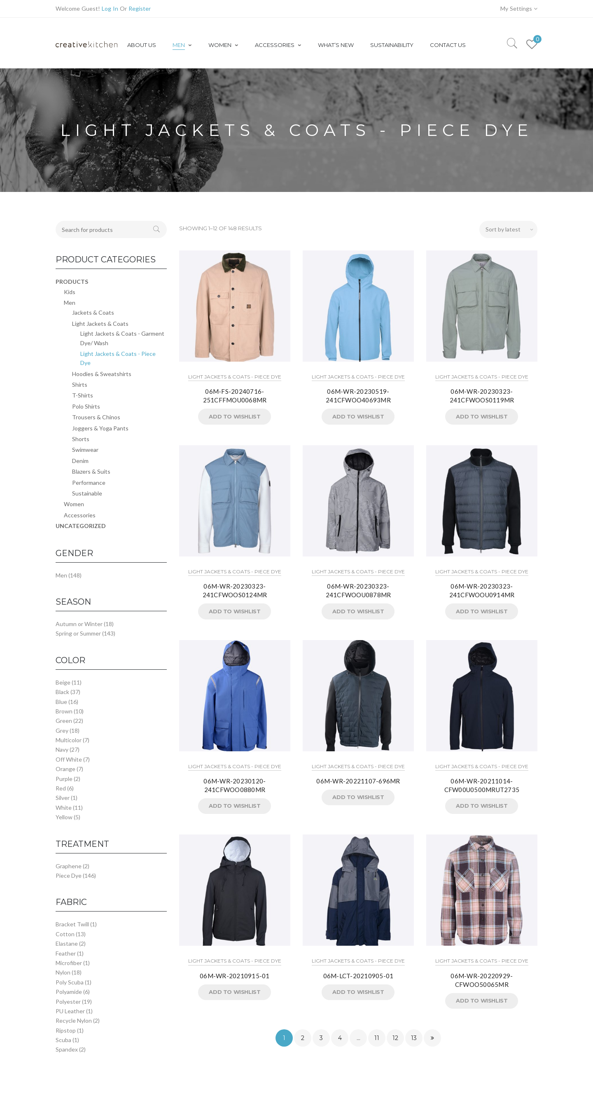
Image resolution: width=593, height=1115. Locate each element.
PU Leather (70, 1010)
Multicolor (69, 739)
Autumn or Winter (79, 623)
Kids (69, 291)
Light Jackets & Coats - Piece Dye (234, 377)
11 (376, 1038)
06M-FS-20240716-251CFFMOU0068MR (235, 396)
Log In (110, 8)
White (64, 807)
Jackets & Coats (93, 312)
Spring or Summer (78, 633)
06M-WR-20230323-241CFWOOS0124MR (235, 590)
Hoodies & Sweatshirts (101, 373)
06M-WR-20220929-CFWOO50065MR (482, 980)
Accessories (80, 515)
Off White (69, 759)
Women (74, 503)
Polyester (68, 1001)
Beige (63, 682)
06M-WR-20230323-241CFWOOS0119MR (482, 396)
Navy (62, 749)
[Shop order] (508, 229)
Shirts (79, 384)
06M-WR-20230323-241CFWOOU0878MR (358, 590)
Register (139, 8)
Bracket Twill (72, 924)
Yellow (64, 816)
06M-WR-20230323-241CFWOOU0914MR (482, 590)
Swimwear (85, 449)
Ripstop (66, 1030)
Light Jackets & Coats (100, 323)
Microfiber (69, 962)
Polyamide (69, 991)
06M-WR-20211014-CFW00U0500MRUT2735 (482, 785)
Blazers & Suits (91, 471)
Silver (63, 797)
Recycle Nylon (74, 1020)
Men (69, 302)
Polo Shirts (86, 406)
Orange (65, 768)
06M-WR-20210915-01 (235, 975)
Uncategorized (81, 525)
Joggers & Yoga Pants (100, 428)
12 (395, 1038)
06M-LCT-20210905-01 (358, 975)
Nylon (63, 972)
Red (61, 788)
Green (64, 720)
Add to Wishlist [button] (234, 416)
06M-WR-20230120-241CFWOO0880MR (234, 785)
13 (414, 1038)
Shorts (80, 438)
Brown (64, 711)
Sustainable (87, 493)
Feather (66, 953)
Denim (80, 460)
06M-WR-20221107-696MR (358, 781)
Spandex (67, 1049)
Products (72, 281)
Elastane (67, 943)
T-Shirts (82, 395)
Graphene (69, 866)
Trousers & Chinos (96, 417)
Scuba (63, 1039)
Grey (62, 730)
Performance (88, 482)
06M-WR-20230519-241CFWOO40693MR (358, 396)
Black (62, 691)
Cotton (65, 933)
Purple (64, 778)
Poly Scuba (70, 982)
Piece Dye (69, 875)
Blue (61, 701)
